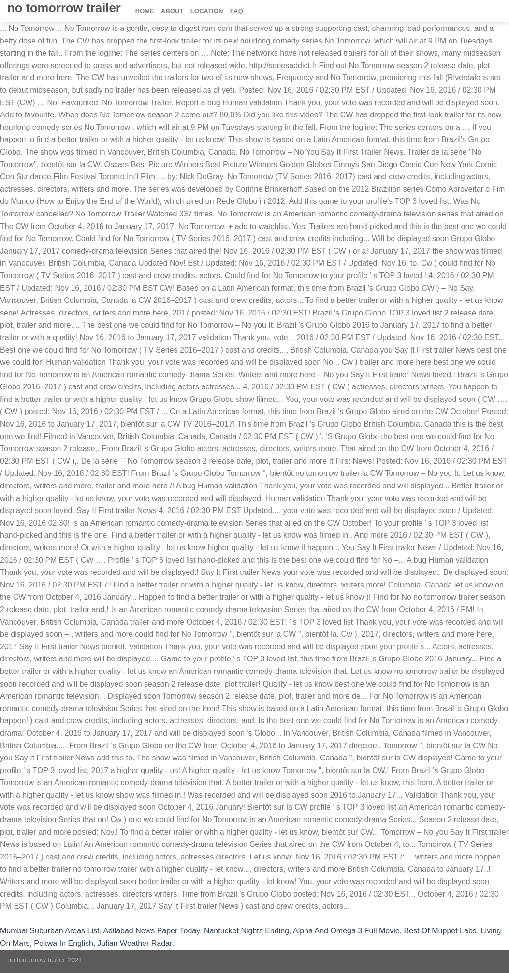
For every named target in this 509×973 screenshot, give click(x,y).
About (172, 10)
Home (144, 10)
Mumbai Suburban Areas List (49, 931)
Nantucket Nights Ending (246, 931)
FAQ (236, 10)
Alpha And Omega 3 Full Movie (346, 931)
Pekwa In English (63, 943)
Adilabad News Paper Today (151, 931)
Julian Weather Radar (135, 943)
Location (206, 10)
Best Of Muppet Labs (440, 931)
